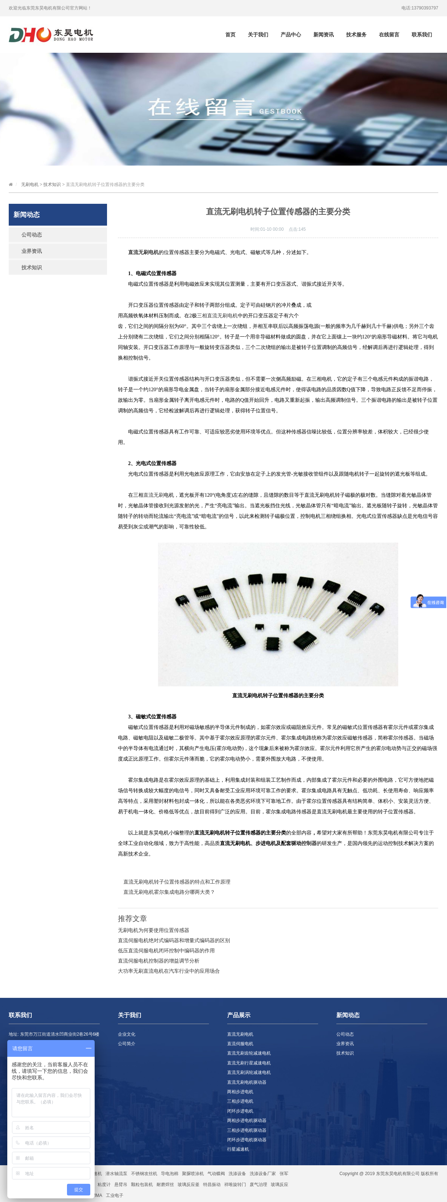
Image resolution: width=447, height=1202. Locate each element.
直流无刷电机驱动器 (246, 1082)
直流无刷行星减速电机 (249, 1063)
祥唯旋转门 (235, 1184)
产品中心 (291, 34)
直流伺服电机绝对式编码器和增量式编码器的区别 (174, 940)
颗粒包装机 (142, 1184)
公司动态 (31, 235)
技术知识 (52, 184)
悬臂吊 (120, 1184)
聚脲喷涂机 (193, 1173)
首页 (230, 34)
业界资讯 (31, 251)
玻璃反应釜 (188, 1184)
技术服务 (356, 34)
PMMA (95, 1195)
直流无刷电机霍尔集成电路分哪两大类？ (169, 892)
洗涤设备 (237, 1173)
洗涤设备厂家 (263, 1173)
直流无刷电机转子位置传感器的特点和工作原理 (176, 882)
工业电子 (114, 1195)
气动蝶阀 (216, 1173)
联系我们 (422, 34)
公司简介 (126, 1043)
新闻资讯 (323, 34)
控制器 (309, 843)
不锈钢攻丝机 (144, 1173)
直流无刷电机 (240, 1034)
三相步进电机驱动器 (246, 1130)
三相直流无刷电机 (217, 315)
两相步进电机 (240, 1091)
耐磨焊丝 (165, 1184)
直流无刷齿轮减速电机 (249, 1053)
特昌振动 (212, 1184)
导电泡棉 (169, 1173)
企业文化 (126, 1034)
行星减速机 (238, 1149)
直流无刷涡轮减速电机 (249, 1072)
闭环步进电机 (240, 1111)
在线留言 (389, 34)
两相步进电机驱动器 (246, 1120)
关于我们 (258, 34)
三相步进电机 (240, 1101)
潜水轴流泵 (116, 1173)
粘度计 (104, 1184)
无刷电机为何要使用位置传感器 (153, 930)
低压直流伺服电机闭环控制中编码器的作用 (166, 950)
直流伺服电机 (240, 1043)
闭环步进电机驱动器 (246, 1139)
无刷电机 (30, 184)
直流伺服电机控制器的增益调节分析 (158, 961)
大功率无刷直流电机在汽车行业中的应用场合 (169, 971)
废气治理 (258, 1184)
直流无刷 (153, 495)
